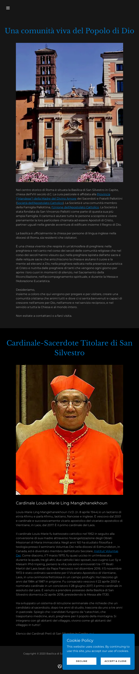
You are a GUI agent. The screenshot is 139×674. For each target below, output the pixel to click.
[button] (14, 8)
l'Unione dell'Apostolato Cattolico (75, 207)
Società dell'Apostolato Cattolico (40, 203)
